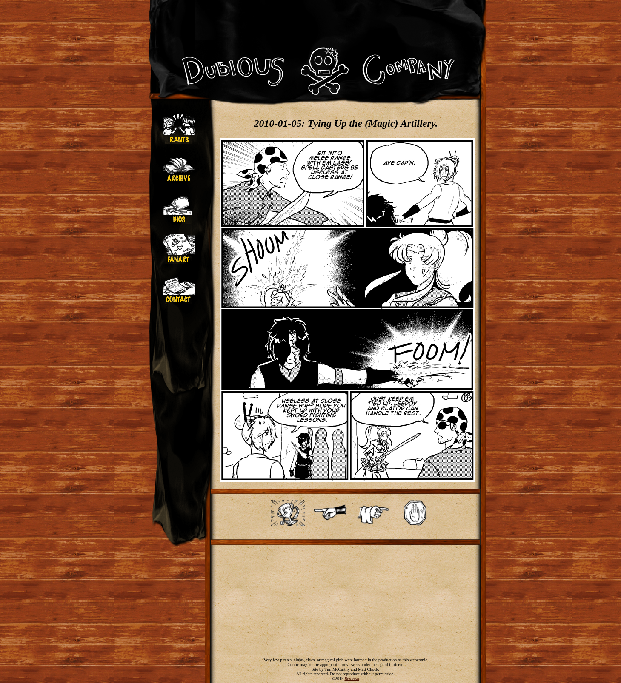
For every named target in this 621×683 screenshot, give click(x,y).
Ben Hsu (351, 678)
